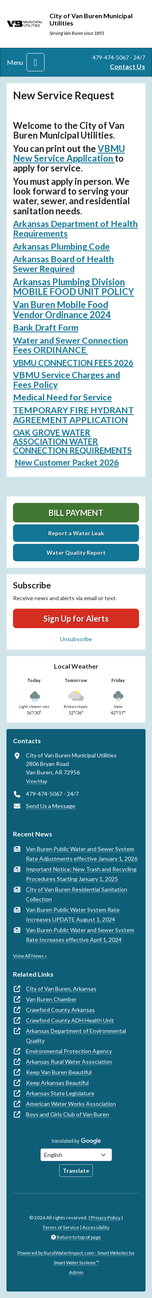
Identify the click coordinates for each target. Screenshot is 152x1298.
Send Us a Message (50, 805)
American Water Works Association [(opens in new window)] (71, 1103)
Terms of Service (61, 1227)
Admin (76, 1272)
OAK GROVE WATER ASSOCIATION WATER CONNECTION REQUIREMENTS (72, 441)
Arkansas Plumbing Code (61, 246)
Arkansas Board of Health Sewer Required (63, 264)
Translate (76, 1170)
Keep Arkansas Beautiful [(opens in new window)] (57, 1082)
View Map (36, 781)
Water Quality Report (76, 552)
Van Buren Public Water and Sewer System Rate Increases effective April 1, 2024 (80, 934)
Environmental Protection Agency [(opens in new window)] (69, 1051)
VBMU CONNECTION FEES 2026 (73, 363)
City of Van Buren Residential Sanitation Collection (76, 894)
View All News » (30, 956)
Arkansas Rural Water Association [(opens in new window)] (69, 1061)
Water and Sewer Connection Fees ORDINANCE (70, 345)
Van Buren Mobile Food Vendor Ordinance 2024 (62, 309)
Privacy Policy (105, 1218)
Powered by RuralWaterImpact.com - (76, 1258)
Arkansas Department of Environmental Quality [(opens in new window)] (76, 1035)
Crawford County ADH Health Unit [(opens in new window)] (70, 1020)
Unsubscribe (76, 638)
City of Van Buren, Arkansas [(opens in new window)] (61, 988)
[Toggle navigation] (35, 62)
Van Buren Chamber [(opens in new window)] (51, 999)
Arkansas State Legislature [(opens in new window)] (60, 1093)
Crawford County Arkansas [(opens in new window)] (60, 1009)
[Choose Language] (76, 1154)
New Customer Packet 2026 (67, 462)
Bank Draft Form (45, 327)
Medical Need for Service (62, 397)
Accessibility (95, 1227)
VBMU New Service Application (69, 153)
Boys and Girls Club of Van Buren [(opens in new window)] (67, 1114)
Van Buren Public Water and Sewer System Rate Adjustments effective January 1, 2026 (81, 853)
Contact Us (127, 66)
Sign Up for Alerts (76, 618)
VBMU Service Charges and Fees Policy (66, 380)
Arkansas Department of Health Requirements (75, 228)
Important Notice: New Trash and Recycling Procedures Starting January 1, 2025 (81, 874)
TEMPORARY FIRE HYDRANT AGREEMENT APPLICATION (73, 415)
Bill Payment (76, 512)
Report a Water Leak (76, 533)
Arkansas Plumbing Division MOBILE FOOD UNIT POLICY (73, 286)
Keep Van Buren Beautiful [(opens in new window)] (59, 1072)
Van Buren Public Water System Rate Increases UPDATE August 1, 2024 (73, 914)
